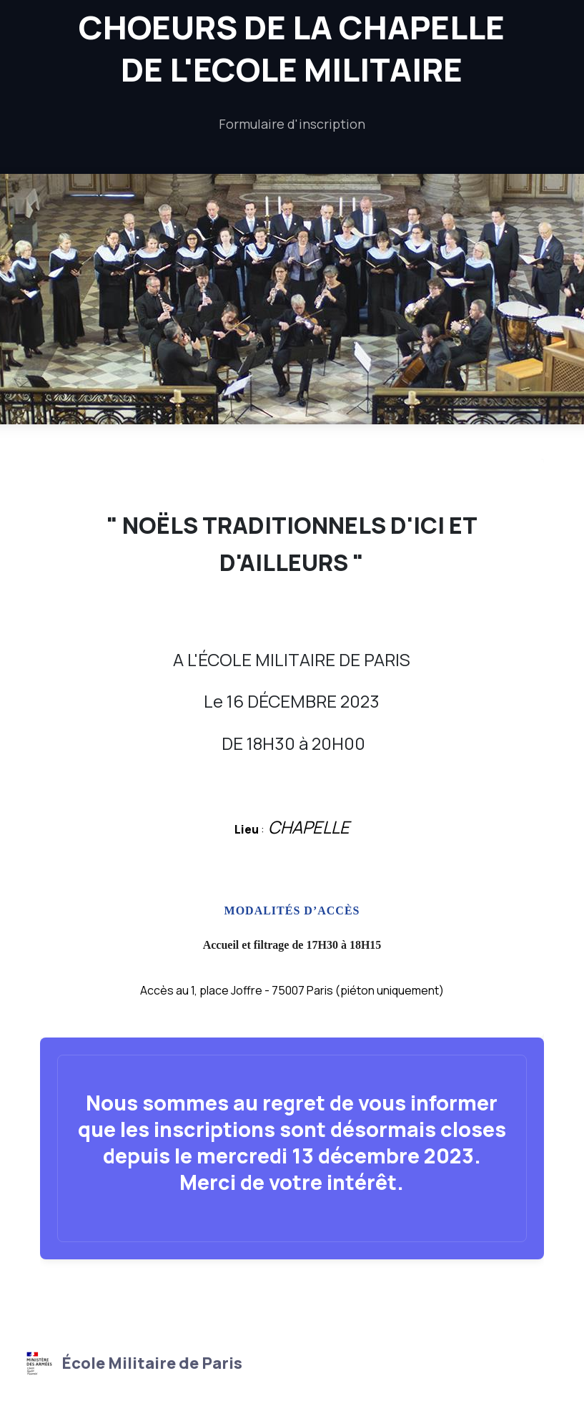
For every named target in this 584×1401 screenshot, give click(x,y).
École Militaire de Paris (132, 1363)
